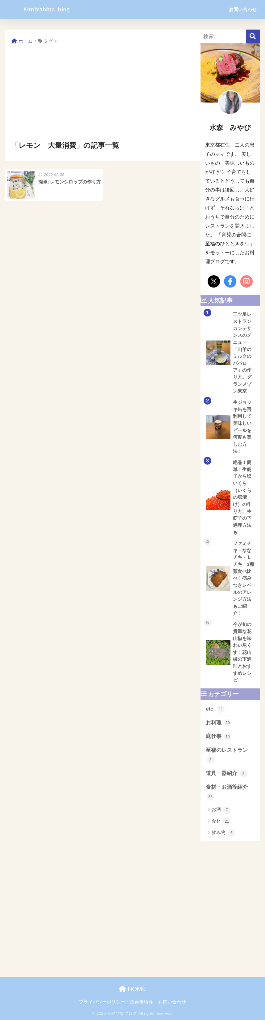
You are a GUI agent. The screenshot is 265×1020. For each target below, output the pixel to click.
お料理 (218, 723)
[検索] (253, 36)
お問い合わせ (243, 9)
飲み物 (223, 833)
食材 (221, 821)
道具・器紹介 (226, 773)
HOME (132, 989)
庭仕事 (218, 736)
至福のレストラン (227, 755)
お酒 (221, 810)
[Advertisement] (102, 93)
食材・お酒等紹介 (227, 792)
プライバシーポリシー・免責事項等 (116, 1001)
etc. (215, 709)
